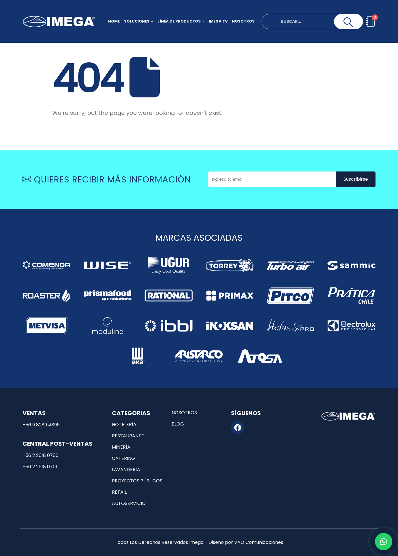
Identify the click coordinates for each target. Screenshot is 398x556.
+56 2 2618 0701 (39, 466)
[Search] (348, 22)
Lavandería (126, 469)
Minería (121, 447)
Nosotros (243, 21)
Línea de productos (179, 21)
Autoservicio (129, 503)
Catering (123, 458)
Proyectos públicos (137, 480)
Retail (119, 492)
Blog (178, 424)
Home (114, 21)
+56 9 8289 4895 (41, 424)
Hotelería (124, 424)
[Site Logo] (58, 21)
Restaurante (128, 435)
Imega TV (218, 21)
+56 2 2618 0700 (40, 455)
